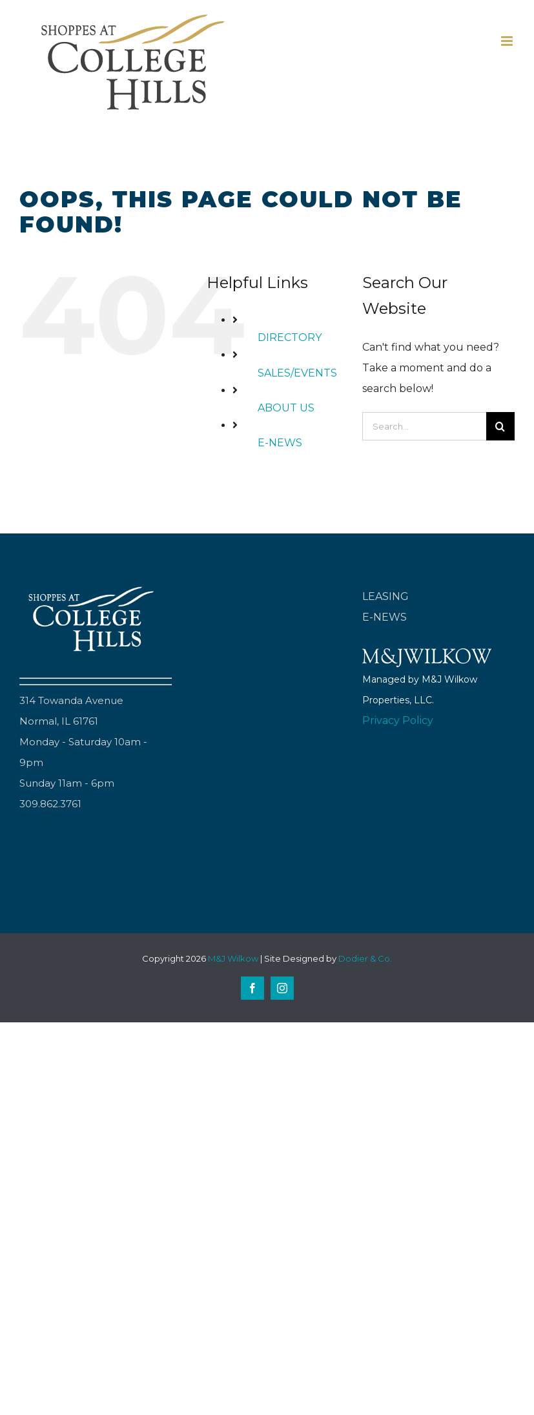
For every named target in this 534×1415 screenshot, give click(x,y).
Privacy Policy (397, 720)
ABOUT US (286, 408)
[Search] (500, 426)
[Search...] (424, 426)
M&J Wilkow (233, 958)
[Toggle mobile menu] (508, 41)
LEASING (385, 596)
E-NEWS (280, 443)
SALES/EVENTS (297, 373)
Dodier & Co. (365, 958)
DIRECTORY (290, 337)
